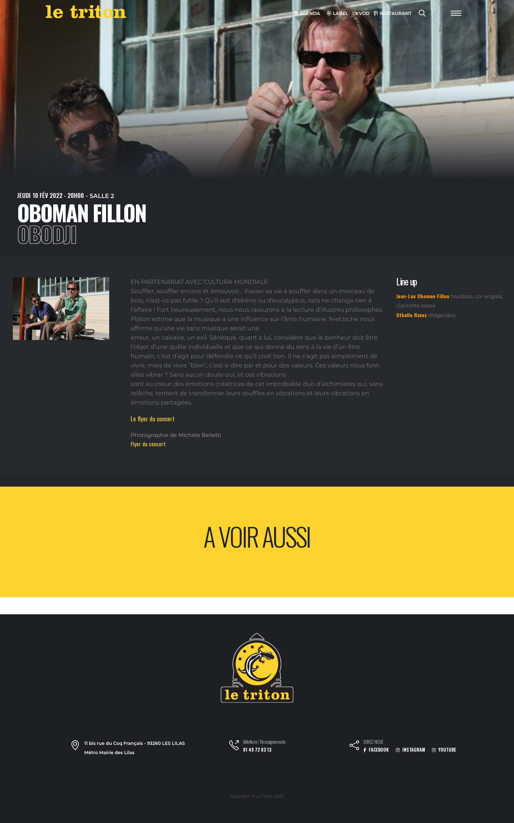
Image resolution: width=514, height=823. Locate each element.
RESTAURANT (393, 13)
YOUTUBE (444, 749)
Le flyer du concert (153, 418)
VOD (361, 13)
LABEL (337, 13)
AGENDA (307, 13)
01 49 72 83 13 (257, 749)
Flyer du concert (148, 444)
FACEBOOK (376, 749)
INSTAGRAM (410, 749)
